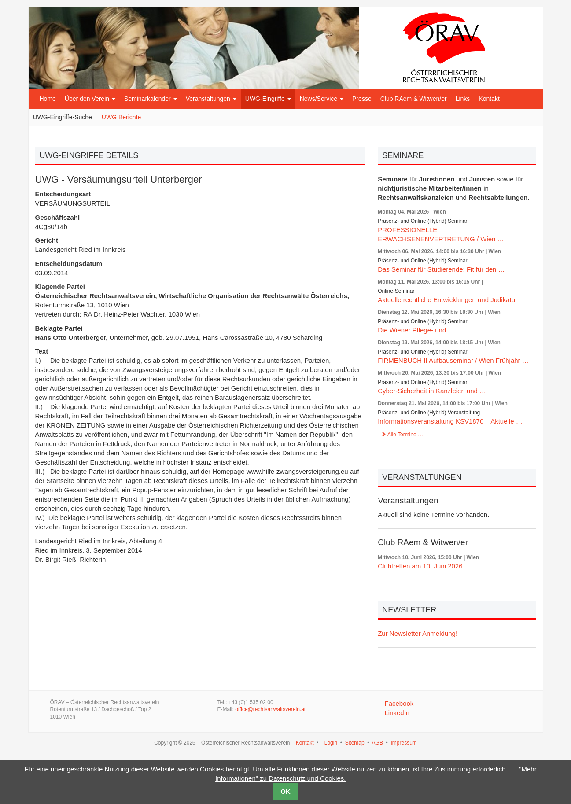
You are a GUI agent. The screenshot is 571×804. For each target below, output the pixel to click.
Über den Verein (90, 98)
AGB (377, 743)
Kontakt (489, 98)
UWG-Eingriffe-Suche (62, 117)
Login (330, 743)
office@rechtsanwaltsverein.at (270, 709)
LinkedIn (396, 712)
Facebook (398, 703)
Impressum (403, 743)
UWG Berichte (121, 117)
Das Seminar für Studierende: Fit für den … (441, 269)
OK (285, 791)
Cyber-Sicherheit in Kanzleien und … (432, 391)
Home (48, 98)
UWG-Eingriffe (268, 98)
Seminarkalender (150, 98)
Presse (362, 98)
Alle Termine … (402, 435)
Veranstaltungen (211, 98)
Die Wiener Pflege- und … (416, 330)
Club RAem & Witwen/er (413, 98)
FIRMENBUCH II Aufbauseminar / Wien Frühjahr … (453, 360)
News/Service (321, 98)
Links (463, 98)
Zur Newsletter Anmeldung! (417, 633)
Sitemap (355, 743)
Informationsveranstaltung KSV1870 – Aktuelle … (450, 421)
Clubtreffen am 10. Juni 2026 (420, 566)
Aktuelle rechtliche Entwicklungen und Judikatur (447, 299)
